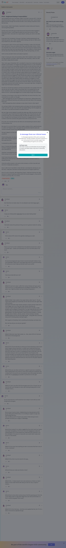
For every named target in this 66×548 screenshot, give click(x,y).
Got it (33, 155)
